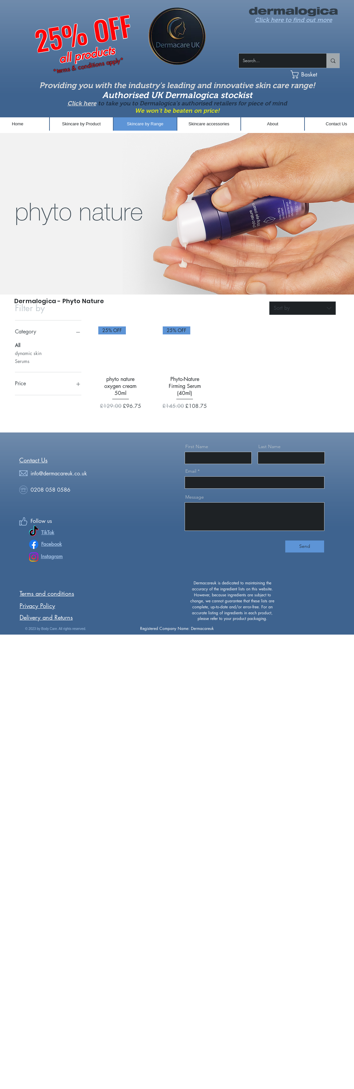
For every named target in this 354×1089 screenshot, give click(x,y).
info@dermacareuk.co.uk (59, 473)
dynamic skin (28, 352)
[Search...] (277, 61)
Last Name (269, 446)
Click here (81, 103)
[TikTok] (34, 532)
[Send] (304, 546)
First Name (196, 446)
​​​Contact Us (33, 460)
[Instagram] (34, 557)
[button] (319, 74)
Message (194, 497)
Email (190, 471)
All (17, 344)
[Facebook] (34, 544)
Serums (22, 360)
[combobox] (302, 308)
